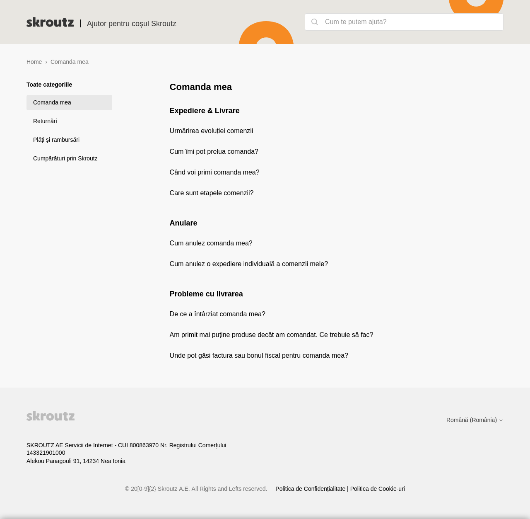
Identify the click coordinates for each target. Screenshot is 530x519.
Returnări (45, 121)
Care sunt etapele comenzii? (212, 192)
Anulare (184, 223)
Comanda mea (52, 102)
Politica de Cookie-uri (377, 488)
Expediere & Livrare (205, 111)
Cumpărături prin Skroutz (65, 158)
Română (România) (475, 420)
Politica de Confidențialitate (311, 488)
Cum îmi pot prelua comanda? (214, 151)
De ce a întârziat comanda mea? (217, 314)
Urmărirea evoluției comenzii (211, 130)
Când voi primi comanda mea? (215, 172)
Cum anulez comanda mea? (211, 243)
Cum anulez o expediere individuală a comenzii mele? (249, 263)
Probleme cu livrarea (206, 294)
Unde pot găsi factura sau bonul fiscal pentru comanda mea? (259, 355)
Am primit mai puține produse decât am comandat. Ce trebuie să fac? (271, 334)
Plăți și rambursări (56, 139)
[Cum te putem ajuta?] (404, 22)
